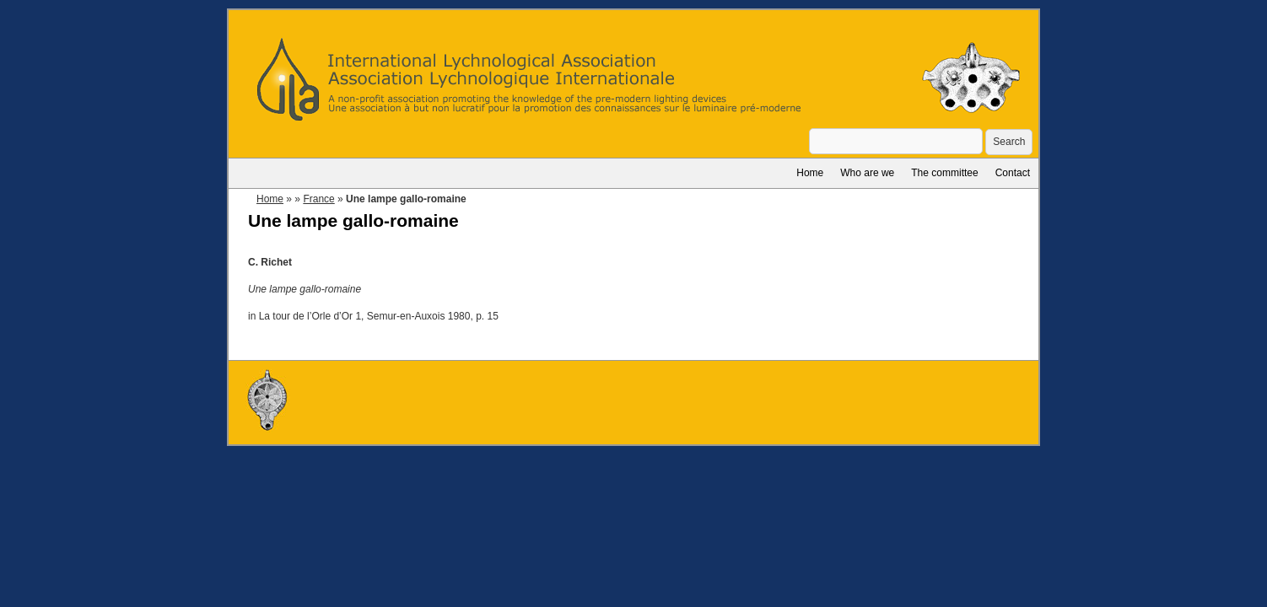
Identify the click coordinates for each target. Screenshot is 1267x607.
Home (809, 173)
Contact (1012, 173)
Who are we (867, 173)
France (318, 199)
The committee (944, 173)
